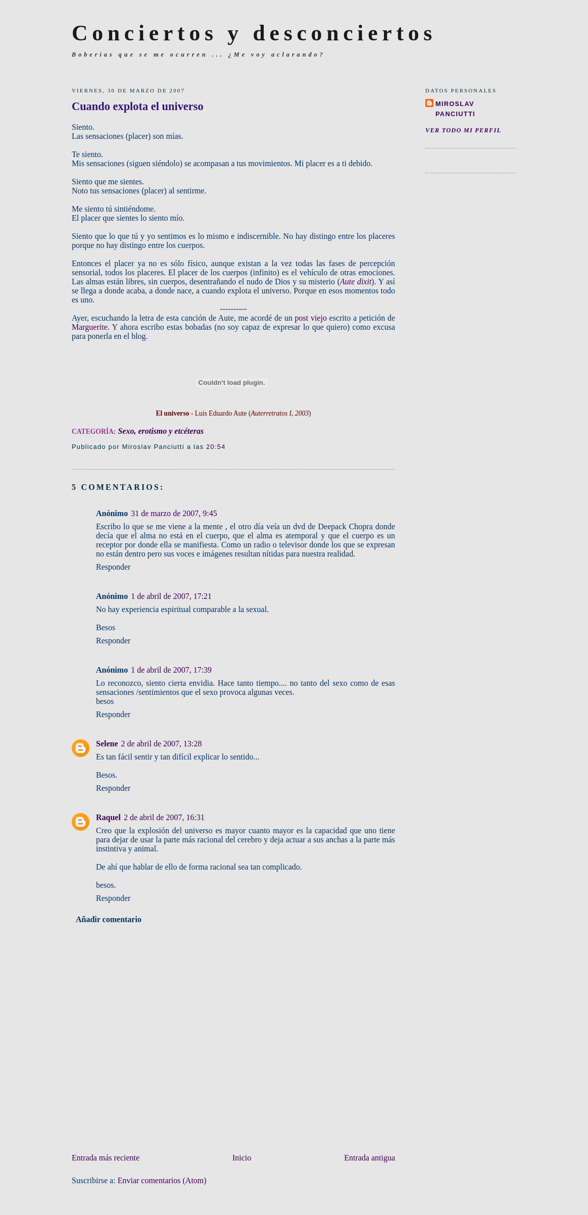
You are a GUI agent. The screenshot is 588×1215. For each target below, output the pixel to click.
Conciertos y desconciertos (254, 33)
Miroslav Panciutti (455, 109)
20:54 (215, 446)
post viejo (311, 318)
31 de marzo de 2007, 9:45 (174, 513)
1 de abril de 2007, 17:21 (171, 596)
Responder (113, 567)
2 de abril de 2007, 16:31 (164, 817)
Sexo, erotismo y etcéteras (161, 431)
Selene (107, 743)
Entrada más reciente (105, 1157)
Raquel (108, 817)
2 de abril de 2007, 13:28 (161, 743)
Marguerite (90, 327)
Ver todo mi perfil (463, 130)
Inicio (241, 1157)
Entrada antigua (369, 1157)
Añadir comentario (108, 919)
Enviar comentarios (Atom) (162, 1180)
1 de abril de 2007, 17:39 (171, 670)
